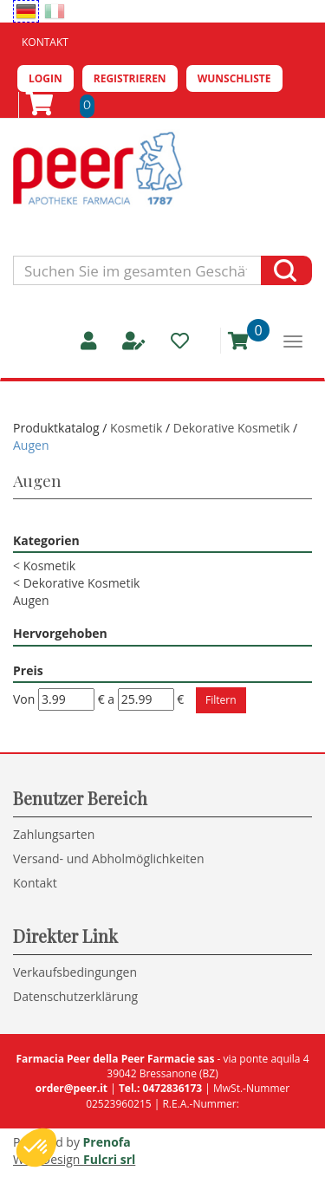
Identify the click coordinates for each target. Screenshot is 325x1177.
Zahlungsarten (53, 834)
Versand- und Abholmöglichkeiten (109, 858)
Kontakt (45, 42)
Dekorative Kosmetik (231, 427)
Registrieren (130, 78)
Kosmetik (136, 427)
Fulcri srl (109, 1159)
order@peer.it (71, 1088)
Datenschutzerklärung (75, 996)
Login (45, 78)
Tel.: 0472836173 (160, 1088)
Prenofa (107, 1142)
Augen (31, 600)
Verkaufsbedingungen (75, 972)
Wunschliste (234, 78)
